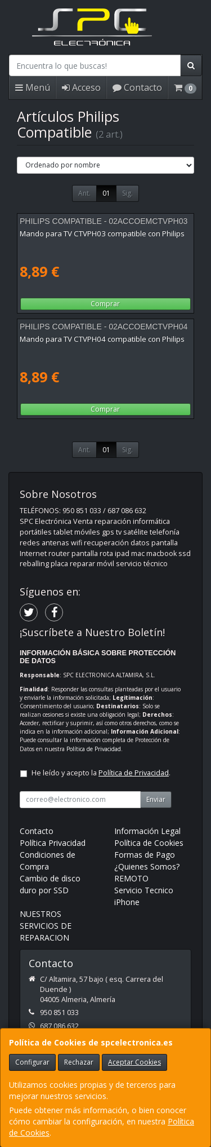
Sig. (127, 193)
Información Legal (147, 831)
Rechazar (78, 1062)
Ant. (84, 193)
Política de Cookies (148, 842)
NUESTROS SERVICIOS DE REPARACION (45, 925)
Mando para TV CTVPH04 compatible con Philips (102, 339)
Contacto (137, 87)
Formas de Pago (144, 854)
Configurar (32, 1062)
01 (106, 193)
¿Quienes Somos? (146, 866)
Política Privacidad (53, 842)
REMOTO (131, 878)
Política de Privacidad (93, 749)
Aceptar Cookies (134, 1062)
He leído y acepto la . (101, 773)
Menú (32, 87)
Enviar (155, 799)
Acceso (81, 87)
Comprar (105, 303)
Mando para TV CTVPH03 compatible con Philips (102, 233)
